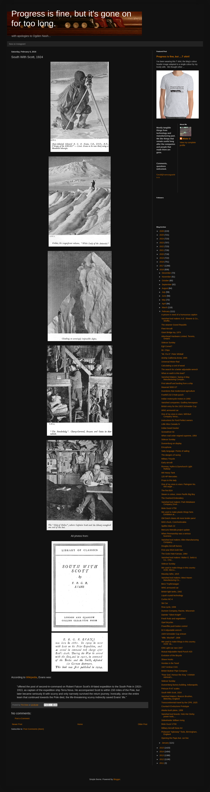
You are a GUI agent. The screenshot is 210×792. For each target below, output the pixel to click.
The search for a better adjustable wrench (179, 369)
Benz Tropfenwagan (170, 584)
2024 (162, 239)
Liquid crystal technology (172, 595)
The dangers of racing (171, 455)
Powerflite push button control (174, 626)
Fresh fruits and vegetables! (173, 618)
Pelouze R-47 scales (170, 688)
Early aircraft (167, 462)
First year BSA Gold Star (172, 550)
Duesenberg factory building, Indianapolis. (179, 685)
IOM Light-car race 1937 (172, 648)
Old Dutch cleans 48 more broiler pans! (178, 518)
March (165, 307)
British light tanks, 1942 (171, 592)
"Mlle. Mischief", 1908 (170, 638)
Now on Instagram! (17, 44)
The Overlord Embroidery (172, 498)
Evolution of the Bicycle (171, 655)
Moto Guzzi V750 (168, 508)
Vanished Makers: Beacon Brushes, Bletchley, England (177, 697)
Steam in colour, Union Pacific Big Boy (178, 494)
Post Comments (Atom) (33, 729)
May (164, 300)
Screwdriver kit (167, 432)
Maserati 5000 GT (169, 387)
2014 (162, 751)
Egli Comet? (166, 346)
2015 (162, 748)
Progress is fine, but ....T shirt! (173, 56)
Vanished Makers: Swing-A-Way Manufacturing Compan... (175, 378)
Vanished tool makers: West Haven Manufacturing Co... (176, 579)
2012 (162, 759)
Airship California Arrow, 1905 (174, 358)
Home (80, 724)
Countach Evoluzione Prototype (175, 706)
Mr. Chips (165, 350)
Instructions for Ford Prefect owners (177, 420)
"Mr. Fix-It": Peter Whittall (172, 354)
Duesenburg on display (171, 443)
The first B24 (167, 490)
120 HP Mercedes (169, 476)
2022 (162, 246)
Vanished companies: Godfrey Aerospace (179, 402)
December (166, 273)
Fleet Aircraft (167, 328)
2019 (162, 258)
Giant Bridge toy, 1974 (171, 332)
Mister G (187, 139)
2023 (162, 243)
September (167, 284)
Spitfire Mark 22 (168, 526)
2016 (162, 269)
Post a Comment (22, 718)
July (164, 292)
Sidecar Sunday (168, 342)
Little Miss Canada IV (170, 424)
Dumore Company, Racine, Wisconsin (178, 611)
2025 (162, 235)
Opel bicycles (167, 622)
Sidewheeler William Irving (172, 720)
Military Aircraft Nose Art (171, 728)
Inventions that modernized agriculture (178, 391)
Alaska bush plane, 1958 (172, 710)
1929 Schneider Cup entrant (173, 634)
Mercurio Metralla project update (175, 530)
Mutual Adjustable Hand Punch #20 (176, 652)
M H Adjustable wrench (171, 630)
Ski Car (164, 603)
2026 (162, 231)
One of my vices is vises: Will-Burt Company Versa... (176, 415)
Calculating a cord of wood (173, 366)
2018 (162, 262)
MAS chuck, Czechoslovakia (173, 522)
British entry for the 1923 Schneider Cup (178, 406)
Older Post (142, 724)
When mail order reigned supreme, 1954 (179, 436)
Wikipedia (31, 677)
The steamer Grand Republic (174, 325)
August (165, 288)
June (164, 296)
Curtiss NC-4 (167, 599)
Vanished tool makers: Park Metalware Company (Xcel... (178, 503)
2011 (162, 763)
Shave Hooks (167, 659)
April (164, 304)
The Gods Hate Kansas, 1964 (174, 554)
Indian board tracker (170, 428)
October (165, 280)
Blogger (116, 779)
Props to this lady (168, 480)
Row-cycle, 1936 (168, 607)
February (166, 311)
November (166, 277)
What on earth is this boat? (173, 373)
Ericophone (166, 447)
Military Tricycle (168, 459)
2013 (162, 755)
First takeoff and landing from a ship (177, 383)
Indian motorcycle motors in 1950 (175, 399)
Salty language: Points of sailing (175, 451)
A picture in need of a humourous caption (179, 315)
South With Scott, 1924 (171, 692)
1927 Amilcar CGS (169, 667)
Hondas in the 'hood (170, 663)
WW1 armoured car (169, 410)
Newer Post (17, 724)
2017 (162, 266)
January (165, 743)
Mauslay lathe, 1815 (170, 574)
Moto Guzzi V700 (168, 724)
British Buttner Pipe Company (174, 671)
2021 (162, 250)
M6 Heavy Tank (168, 473)
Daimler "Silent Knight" (171, 615)
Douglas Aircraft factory (171, 546)
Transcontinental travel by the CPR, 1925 (179, 702)
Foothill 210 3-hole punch (172, 395)
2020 (162, 254)
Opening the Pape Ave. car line (175, 738)
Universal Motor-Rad (170, 362)
